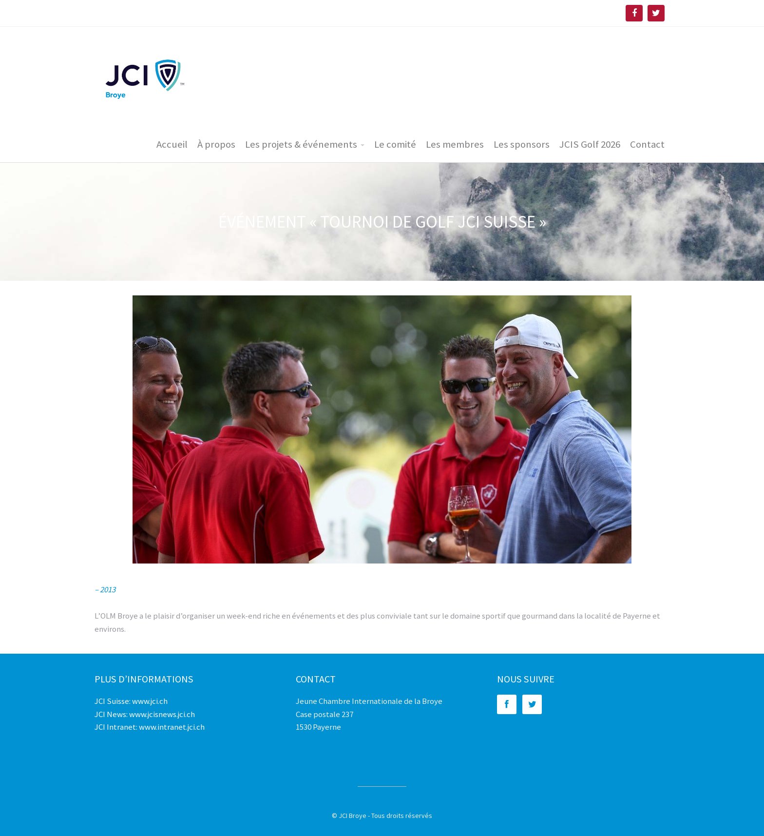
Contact (647, 144)
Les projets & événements (301, 144)
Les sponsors (522, 144)
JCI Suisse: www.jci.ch (131, 701)
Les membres (455, 144)
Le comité (395, 144)
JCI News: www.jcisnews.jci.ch (145, 714)
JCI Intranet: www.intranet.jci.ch (150, 726)
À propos (216, 144)
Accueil (172, 144)
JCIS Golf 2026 (589, 144)
